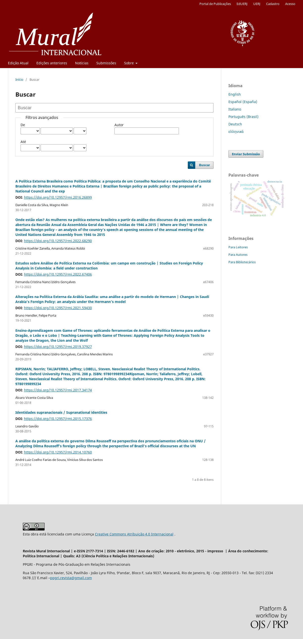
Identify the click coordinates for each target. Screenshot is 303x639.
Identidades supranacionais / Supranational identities (61, 412)
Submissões (106, 63)
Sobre (129, 63)
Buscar (204, 165)
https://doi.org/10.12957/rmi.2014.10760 (58, 452)
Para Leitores (238, 247)
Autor (119, 124)
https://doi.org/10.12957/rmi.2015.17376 (58, 418)
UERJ (256, 3)
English (234, 94)
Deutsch (235, 124)
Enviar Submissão (246, 154)
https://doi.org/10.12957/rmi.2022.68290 (58, 240)
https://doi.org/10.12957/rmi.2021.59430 (58, 307)
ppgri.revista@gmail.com (71, 577)
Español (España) (242, 101)
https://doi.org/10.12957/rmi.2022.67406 (58, 274)
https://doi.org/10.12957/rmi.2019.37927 (58, 346)
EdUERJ (242, 3)
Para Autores (238, 254)
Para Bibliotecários (242, 262)
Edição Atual (18, 63)
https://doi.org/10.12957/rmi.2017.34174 (58, 390)
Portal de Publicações (215, 3)
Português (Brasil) (243, 116)
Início (19, 79)
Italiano (234, 109)
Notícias (81, 63)
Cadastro (272, 3)
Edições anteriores (51, 63)
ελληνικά (236, 131)
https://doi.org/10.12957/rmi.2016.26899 (58, 197)
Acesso (290, 3)
